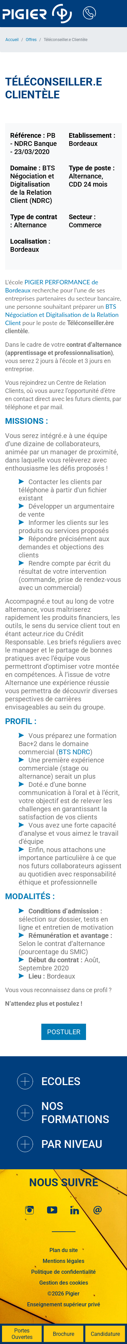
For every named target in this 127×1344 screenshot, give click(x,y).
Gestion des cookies (63, 1283)
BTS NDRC (74, 752)
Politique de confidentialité (63, 1272)
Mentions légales (63, 1261)
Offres (31, 39)
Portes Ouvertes (22, 1333)
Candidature (105, 1334)
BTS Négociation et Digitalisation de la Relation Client (62, 314)
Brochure (63, 1334)
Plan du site (63, 1250)
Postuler (63, 1032)
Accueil (12, 39)
